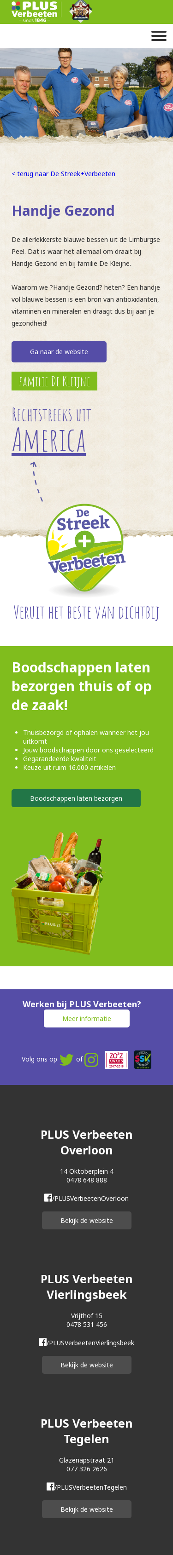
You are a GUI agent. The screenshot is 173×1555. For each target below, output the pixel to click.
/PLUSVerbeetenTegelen (87, 1487)
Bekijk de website (86, 1220)
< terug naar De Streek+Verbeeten (63, 173)
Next (166, 94)
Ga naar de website (59, 351)
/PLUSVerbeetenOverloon (86, 1198)
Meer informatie (86, 1018)
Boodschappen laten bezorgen (76, 798)
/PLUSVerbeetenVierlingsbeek (86, 1342)
